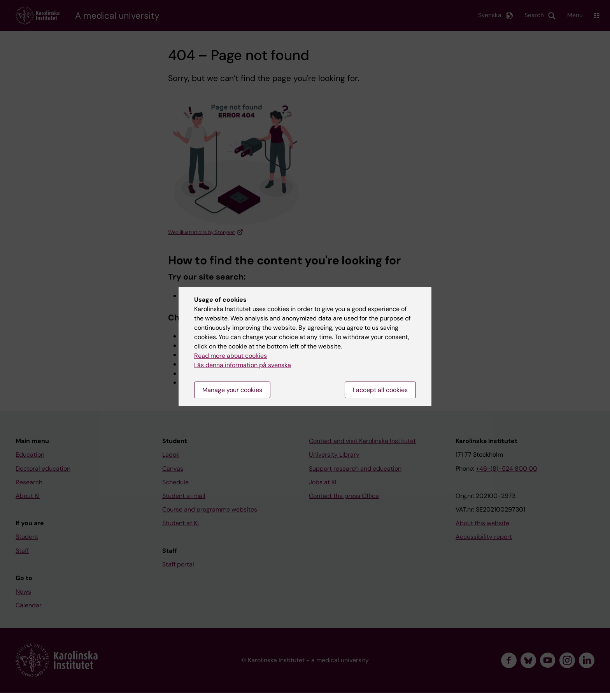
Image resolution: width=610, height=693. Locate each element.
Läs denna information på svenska (242, 365)
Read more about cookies (230, 356)
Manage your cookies (232, 390)
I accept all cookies (380, 390)
